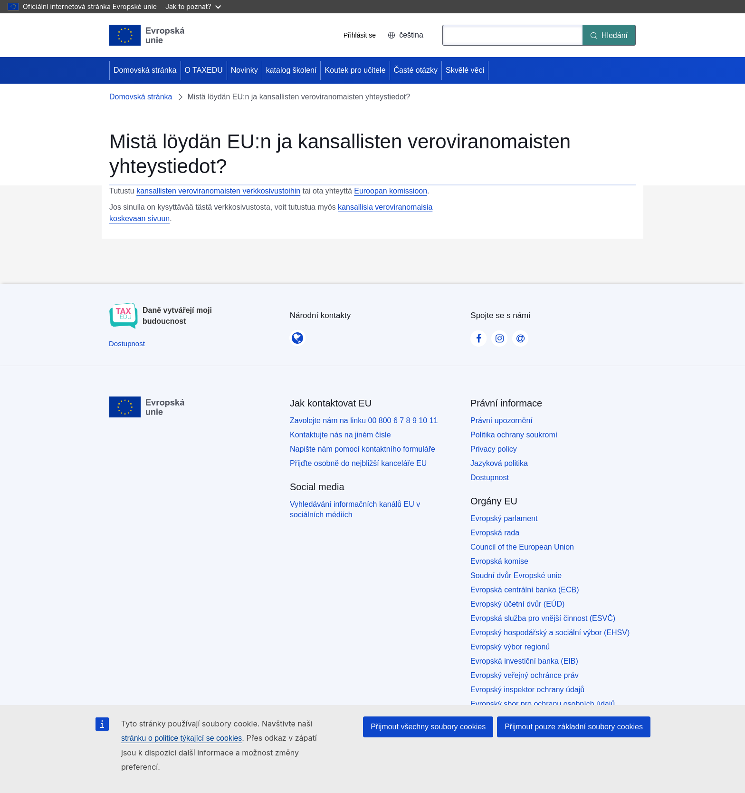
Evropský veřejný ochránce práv (524, 675)
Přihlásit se (360, 35)
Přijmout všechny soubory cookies (428, 727)
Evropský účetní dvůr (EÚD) (517, 604)
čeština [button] (405, 35)
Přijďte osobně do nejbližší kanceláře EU (358, 463)
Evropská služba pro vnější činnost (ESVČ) (542, 618)
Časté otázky (416, 70)
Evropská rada (494, 533)
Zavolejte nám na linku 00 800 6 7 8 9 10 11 (364, 420)
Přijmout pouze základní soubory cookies (574, 727)
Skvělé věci (465, 70)
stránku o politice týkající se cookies (181, 738)
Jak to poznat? (193, 6)
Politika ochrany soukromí (513, 435)
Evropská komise (499, 561)
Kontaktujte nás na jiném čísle (340, 435)
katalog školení (291, 70)
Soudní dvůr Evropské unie (516, 575)
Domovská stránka (145, 70)
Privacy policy (493, 449)
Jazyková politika (499, 463)
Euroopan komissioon (390, 191)
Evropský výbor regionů (510, 647)
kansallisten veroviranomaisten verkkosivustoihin (218, 191)
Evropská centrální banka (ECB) (524, 590)
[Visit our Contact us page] (520, 335)
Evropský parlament (503, 518)
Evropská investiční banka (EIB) (524, 661)
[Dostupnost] (127, 343)
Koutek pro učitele (355, 70)
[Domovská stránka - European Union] (147, 35)
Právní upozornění (501, 420)
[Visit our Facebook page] (478, 335)
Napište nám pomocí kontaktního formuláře (362, 449)
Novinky (244, 70)
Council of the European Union (522, 547)
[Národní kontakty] (297, 335)
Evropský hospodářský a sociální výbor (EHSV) (550, 633)
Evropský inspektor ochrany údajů (527, 690)
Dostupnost (489, 478)
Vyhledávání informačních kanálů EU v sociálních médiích (355, 509)
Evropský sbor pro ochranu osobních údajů (542, 704)
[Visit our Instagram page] (499, 335)
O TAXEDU (204, 70)
